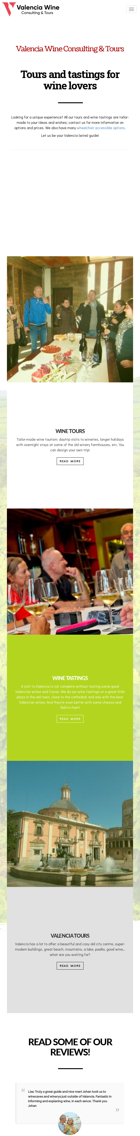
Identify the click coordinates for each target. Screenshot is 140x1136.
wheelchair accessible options (101, 127)
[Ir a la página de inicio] (31, 9)
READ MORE (70, 461)
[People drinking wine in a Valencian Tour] (70, 319)
